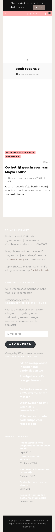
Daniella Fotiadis (40, 270)
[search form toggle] (45, 14)
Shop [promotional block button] (38, 7)
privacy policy (16, 259)
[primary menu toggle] (27, 60)
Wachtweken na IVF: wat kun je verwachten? (34, 406)
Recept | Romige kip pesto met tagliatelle (33, 496)
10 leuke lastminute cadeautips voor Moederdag (33, 420)
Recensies (12, 156)
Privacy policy (28, 526)
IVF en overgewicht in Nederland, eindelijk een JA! (33, 366)
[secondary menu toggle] (5, 13)
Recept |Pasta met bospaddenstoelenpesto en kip (35, 445)
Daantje (12, 178)
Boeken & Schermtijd (20, 152)
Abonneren (20, 344)
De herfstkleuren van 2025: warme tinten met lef (34, 393)
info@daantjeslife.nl (17, 300)
